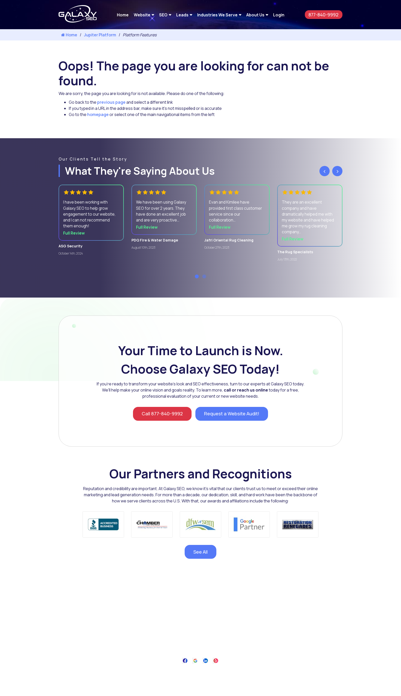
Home (123, 14)
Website (142, 14)
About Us (255, 14)
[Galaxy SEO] (78, 21)
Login (278, 14)
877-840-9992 (321, 14)
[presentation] (324, 171)
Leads (182, 14)
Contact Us (225, 676)
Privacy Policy (198, 676)
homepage (98, 114)
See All (200, 556)
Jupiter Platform (100, 35)
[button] (197, 279)
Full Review (75, 235)
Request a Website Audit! (234, 416)
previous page (111, 102)
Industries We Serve (217, 14)
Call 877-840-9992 (159, 416)
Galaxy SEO (211, 688)
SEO (163, 14)
